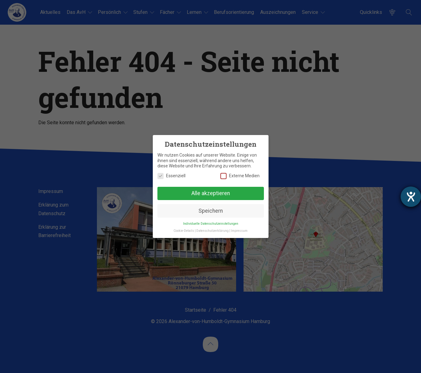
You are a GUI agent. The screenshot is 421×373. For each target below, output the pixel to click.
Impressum (239, 231)
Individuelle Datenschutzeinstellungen (210, 224)
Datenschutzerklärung (212, 231)
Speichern (210, 211)
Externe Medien (240, 176)
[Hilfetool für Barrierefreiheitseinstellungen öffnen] (411, 196)
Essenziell (171, 176)
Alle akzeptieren (210, 193)
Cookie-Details (183, 231)
